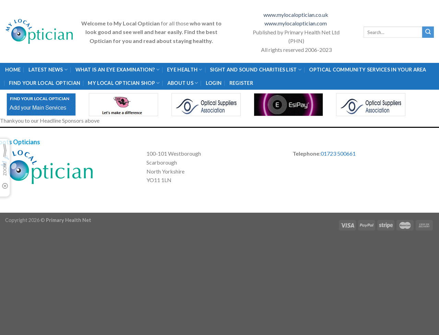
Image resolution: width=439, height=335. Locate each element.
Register (241, 83)
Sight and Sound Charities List (255, 69)
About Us (182, 83)
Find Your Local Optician (44, 83)
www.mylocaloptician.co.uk (296, 14)
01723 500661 (338, 153)
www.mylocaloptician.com (296, 23)
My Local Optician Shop (123, 83)
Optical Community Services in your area (367, 69)
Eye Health (184, 69)
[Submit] (428, 32)
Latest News (48, 69)
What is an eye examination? (117, 69)
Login (214, 83)
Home (13, 69)
